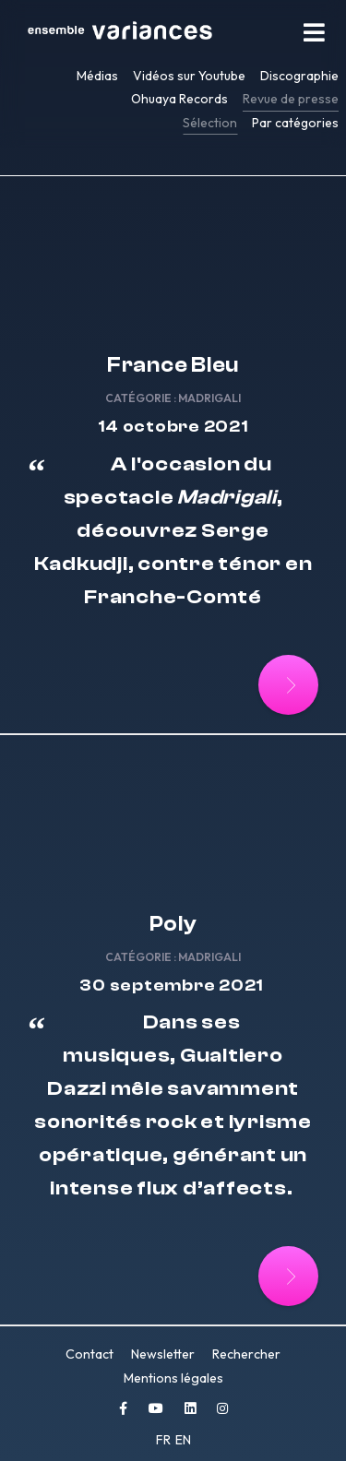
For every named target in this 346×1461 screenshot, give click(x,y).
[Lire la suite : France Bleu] (288, 685)
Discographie (299, 75)
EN (183, 1439)
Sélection (210, 122)
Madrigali (209, 398)
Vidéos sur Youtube (189, 75)
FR (164, 1439)
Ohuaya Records (179, 98)
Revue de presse (291, 98)
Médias (97, 75)
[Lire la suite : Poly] (288, 1276)
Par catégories (295, 122)
